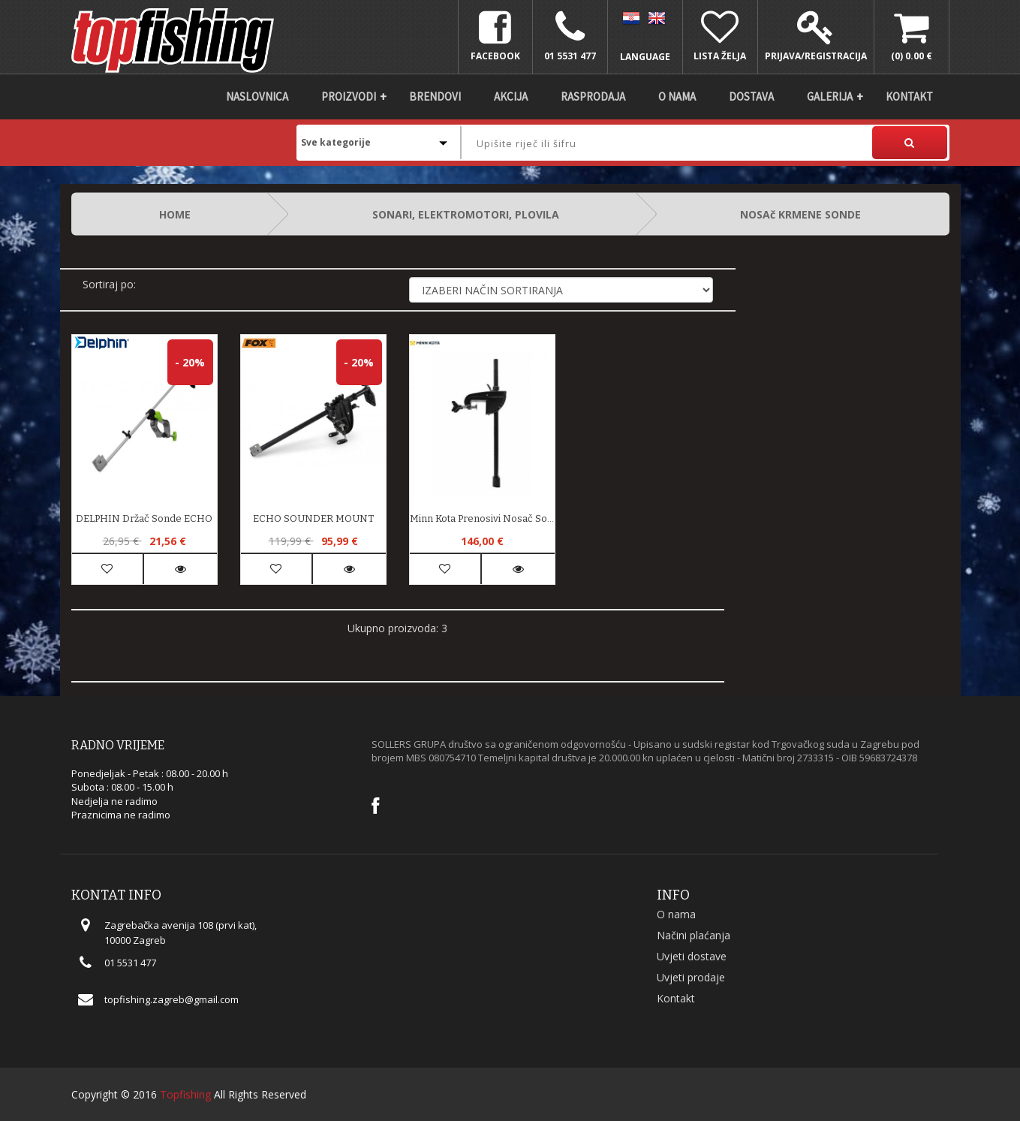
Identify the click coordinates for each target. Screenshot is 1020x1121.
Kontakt (909, 96)
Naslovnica (257, 96)
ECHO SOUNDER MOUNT (313, 518)
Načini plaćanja (693, 935)
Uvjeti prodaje (691, 977)
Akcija (511, 96)
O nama (677, 96)
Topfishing (185, 1094)
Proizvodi (348, 96)
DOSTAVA (751, 96)
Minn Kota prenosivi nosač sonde (482, 518)
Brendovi (435, 96)
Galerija (830, 96)
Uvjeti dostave (692, 956)
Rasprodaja (593, 96)
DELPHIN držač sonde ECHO (144, 518)
